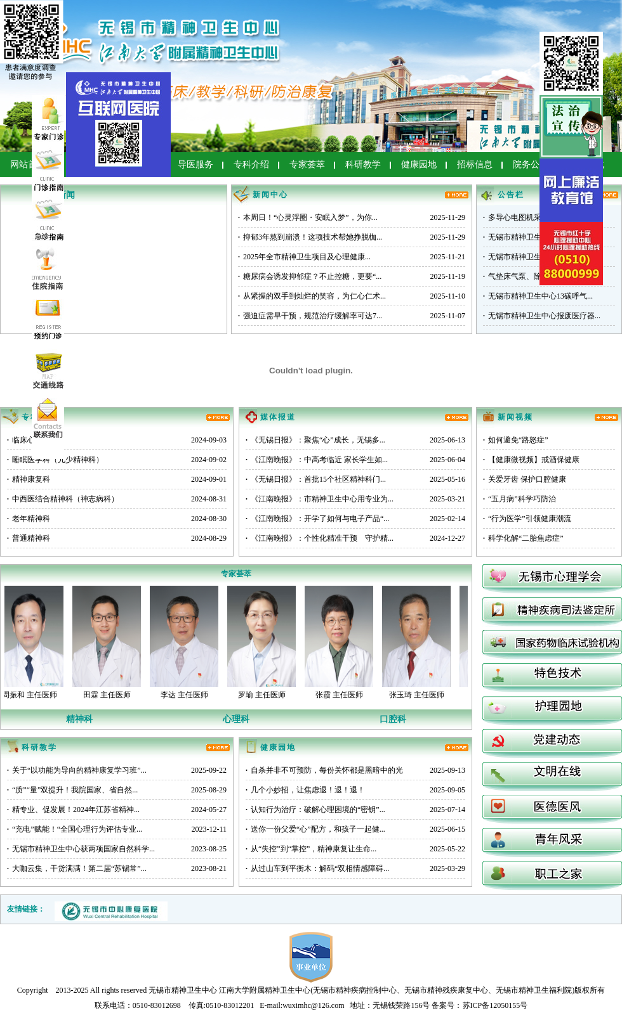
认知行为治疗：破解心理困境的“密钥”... (315, 809)
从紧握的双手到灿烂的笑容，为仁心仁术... (312, 296)
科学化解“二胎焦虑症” (523, 538)
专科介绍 (251, 164)
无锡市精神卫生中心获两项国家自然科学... (81, 848)
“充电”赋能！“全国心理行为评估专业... (74, 829)
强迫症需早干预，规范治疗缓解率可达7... (310, 315)
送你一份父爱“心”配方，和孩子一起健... (315, 829)
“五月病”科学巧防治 (519, 498)
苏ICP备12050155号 (495, 1005)
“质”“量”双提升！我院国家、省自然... (72, 789)
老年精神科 (28, 518)
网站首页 (28, 164)
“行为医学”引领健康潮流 (527, 518)
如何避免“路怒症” (515, 440)
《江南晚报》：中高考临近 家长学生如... (317, 459)
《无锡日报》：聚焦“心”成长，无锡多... (315, 440)
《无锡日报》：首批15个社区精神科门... (316, 479)
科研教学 (363, 164)
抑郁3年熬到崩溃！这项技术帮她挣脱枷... (310, 237)
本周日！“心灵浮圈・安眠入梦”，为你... (308, 217)
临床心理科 (28, 440)
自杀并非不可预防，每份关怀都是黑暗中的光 (324, 770)
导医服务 (195, 164)
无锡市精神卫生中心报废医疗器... (541, 315)
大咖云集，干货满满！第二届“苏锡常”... (77, 868)
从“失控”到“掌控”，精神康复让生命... (311, 848)
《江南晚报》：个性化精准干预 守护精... (320, 538)
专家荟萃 (307, 164)
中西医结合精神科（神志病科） (63, 498)
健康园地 (419, 164)
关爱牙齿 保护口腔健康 (524, 479)
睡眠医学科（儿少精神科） (55, 459)
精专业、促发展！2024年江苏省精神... (73, 809)
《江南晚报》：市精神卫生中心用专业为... (320, 498)
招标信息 (475, 164)
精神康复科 (28, 479)
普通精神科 (28, 538)
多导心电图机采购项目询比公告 (539, 217)
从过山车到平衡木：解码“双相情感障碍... (317, 868)
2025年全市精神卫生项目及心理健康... (304, 256)
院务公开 (530, 164)
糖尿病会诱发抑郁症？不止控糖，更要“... (309, 276)
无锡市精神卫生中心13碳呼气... (538, 296)
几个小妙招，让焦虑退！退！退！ (305, 789)
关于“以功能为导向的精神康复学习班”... (77, 770)
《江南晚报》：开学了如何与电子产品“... (317, 518)
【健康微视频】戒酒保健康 (531, 459)
